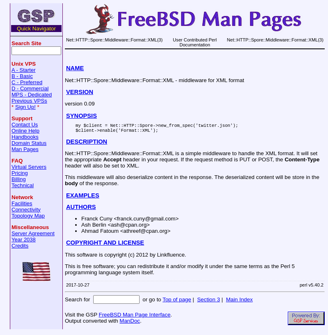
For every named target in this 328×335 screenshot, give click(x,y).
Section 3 (208, 302)
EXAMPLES (82, 198)
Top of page (177, 302)
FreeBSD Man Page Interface (134, 317)
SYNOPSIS (81, 115)
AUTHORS (81, 209)
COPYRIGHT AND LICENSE (105, 245)
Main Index (239, 302)
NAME (75, 68)
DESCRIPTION (86, 144)
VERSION (79, 92)
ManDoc (129, 323)
